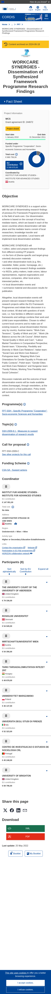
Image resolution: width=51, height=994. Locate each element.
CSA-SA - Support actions (14, 470)
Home (4, 24)
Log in (31, 8)
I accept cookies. (25, 983)
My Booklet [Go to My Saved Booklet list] (34, 853)
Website (32, 548)
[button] (38, 8)
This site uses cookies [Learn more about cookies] (16, 973)
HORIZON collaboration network (17, 553)
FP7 (18, 24)
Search (45, 8)
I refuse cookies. (25, 989)
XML (27, 828)
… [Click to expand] (12, 24)
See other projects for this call (16, 454)
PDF (28, 836)
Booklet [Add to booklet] (15, 853)
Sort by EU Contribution (25, 570)
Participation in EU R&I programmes (18, 551)
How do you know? (40, 2)
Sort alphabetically (9, 570)
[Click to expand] (47, 582)
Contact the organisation (13, 548)
